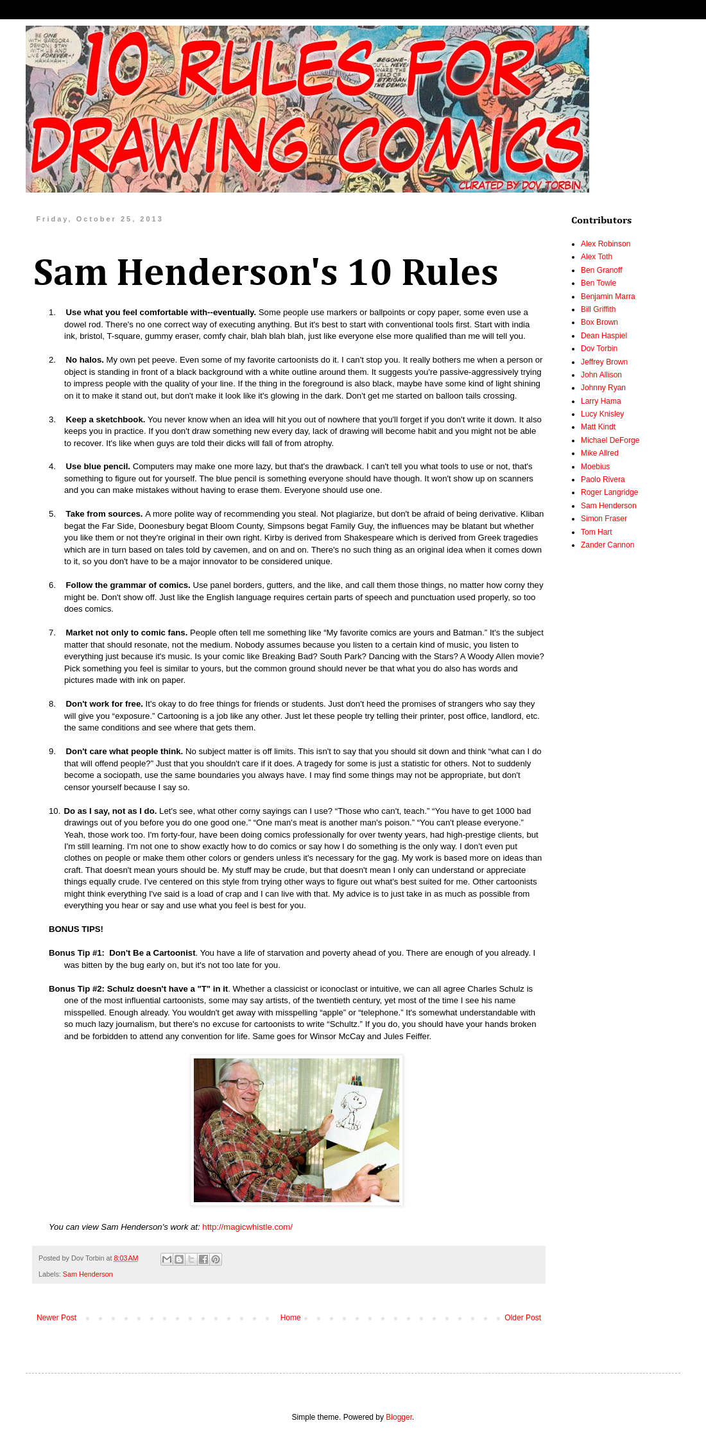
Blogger (399, 1417)
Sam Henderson (88, 1274)
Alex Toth (596, 256)
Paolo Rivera (603, 479)
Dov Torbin (599, 348)
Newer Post (56, 1317)
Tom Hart (596, 532)
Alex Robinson (605, 243)
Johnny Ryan (603, 387)
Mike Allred (600, 453)
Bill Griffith (598, 309)
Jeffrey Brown (604, 362)
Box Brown (599, 322)
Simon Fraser (604, 518)
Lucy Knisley (602, 413)
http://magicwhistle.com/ (247, 1227)
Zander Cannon (607, 544)
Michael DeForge (610, 440)
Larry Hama (601, 401)
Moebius (595, 466)
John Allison (601, 374)
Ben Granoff (602, 270)
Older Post (522, 1317)
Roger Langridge (609, 492)
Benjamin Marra (608, 296)
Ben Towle (598, 283)
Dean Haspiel (604, 335)
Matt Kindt (598, 426)
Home (290, 1317)
